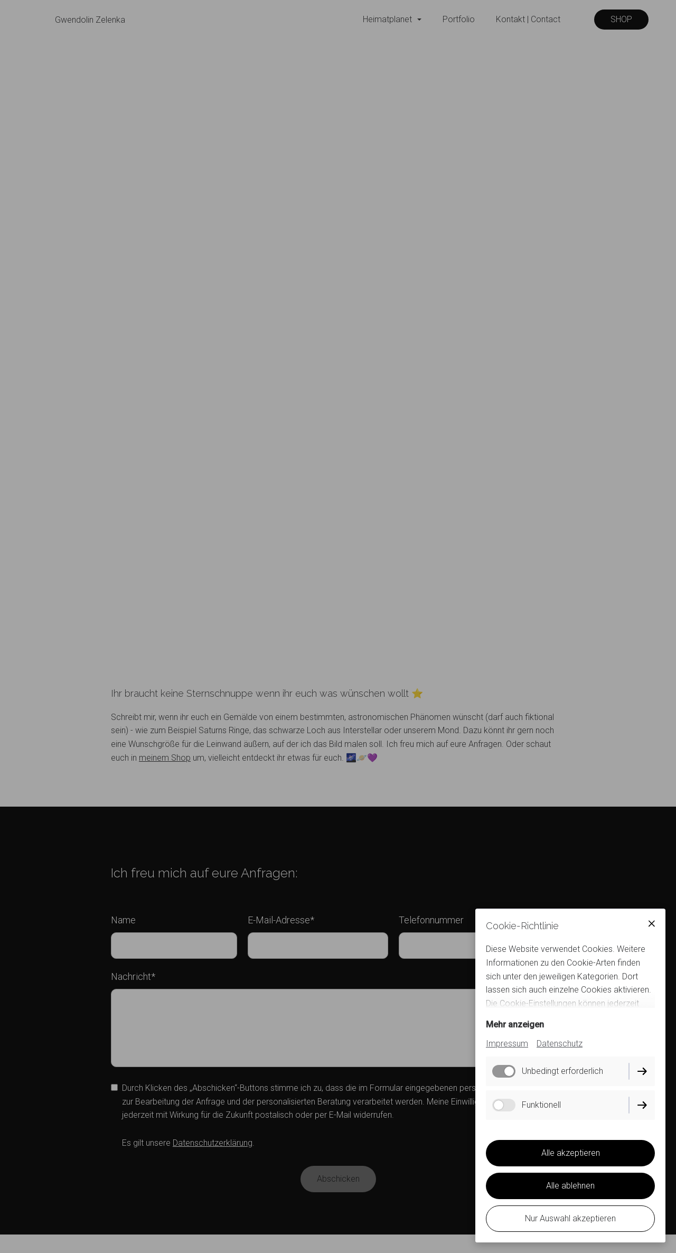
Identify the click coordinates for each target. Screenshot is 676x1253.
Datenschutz (560, 1044)
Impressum (507, 1044)
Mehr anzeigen (515, 1025)
